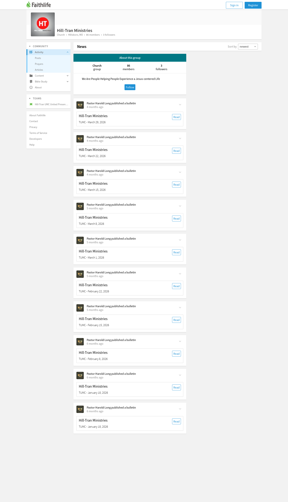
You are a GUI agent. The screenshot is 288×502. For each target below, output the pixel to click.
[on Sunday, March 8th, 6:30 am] (95, 208)
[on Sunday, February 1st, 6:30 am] (95, 377)
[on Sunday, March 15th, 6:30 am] (95, 174)
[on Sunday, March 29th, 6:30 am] (95, 107)
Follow (130, 87)
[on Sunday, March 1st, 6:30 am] (95, 242)
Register (253, 5)
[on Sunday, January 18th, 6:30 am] (95, 411)
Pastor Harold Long (99, 103)
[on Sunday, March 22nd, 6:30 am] (95, 140)
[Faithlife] (40, 5)
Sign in (234, 5)
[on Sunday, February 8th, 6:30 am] (95, 343)
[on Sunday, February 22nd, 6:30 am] (95, 276)
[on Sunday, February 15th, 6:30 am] (95, 310)
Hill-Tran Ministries (93, 116)
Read (176, 117)
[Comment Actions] (180, 104)
